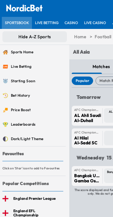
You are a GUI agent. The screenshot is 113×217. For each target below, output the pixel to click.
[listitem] (17, 23)
